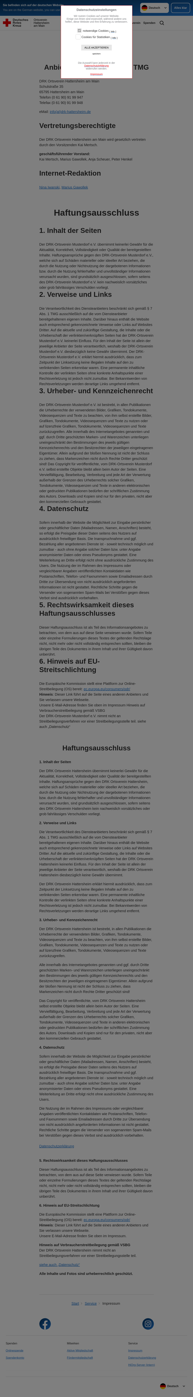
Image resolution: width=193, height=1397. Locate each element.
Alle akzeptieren (96, 47)
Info (113, 31)
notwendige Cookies (96, 30)
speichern (96, 54)
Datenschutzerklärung (96, 65)
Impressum (96, 74)
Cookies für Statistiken (96, 37)
